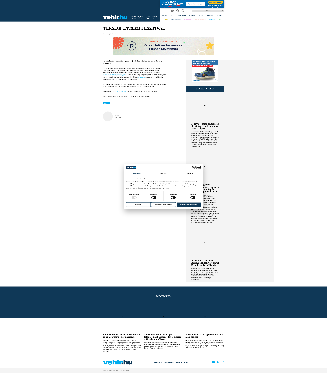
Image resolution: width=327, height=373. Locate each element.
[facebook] (177, 10)
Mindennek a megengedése (188, 204)
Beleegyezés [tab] (137, 173)
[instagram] (183, 10)
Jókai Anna (141, 77)
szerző (117, 115)
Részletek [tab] (163, 173)
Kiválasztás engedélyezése (163, 204)
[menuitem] (165, 16)
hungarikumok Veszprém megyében (115, 75)
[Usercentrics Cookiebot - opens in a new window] (193, 167)
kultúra (106, 103)
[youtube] (172, 10)
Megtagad (138, 204)
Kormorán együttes (120, 91)
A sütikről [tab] (190, 173)
